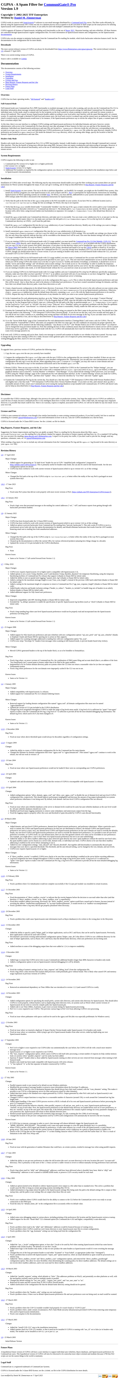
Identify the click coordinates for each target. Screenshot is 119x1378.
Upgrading (9, 78)
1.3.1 (3, 787)
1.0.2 (3, 1300)
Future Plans (9, 86)
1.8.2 (3, 484)
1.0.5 (3, 1210)
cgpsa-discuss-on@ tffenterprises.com (38, 436)
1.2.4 (3, 952)
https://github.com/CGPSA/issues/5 (23, 465)
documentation (6, 34)
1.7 (2, 564)
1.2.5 (3, 925)
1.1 (2, 1077)
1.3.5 (3, 729)
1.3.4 (3, 743)
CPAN (18, 243)
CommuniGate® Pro (60, 4)
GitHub (24, 59)
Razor (68, 30)
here (48, 195)
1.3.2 (3, 774)
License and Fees (11, 80)
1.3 (2, 819)
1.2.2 (3, 993)
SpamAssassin (28, 22)
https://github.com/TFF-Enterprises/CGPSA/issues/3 (91, 492)
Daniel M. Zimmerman (27, 17)
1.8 (2, 513)
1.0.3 (3, 1269)
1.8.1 (3, 498)
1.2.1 (3, 1022)
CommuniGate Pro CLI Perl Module (89, 241)
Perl (70, 193)
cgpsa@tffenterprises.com (27, 418)
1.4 (2, 684)
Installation (9, 76)
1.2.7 (3, 890)
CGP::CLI (107, 241)
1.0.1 (3, 1320)
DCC (73, 30)
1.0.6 (3, 1178)
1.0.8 (3, 1139)
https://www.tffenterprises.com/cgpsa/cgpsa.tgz (75, 49)
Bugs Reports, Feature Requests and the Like (21, 82)
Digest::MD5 (13, 247)
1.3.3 (3, 760)
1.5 (2, 627)
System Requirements (13, 74)
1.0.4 (3, 1237)
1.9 (2, 51)
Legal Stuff (9, 88)
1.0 (2, 1337)
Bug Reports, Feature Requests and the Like (70, 316)
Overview (9, 72)
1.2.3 (3, 979)
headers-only (49, 99)
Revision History (11, 84)
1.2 (2, 1040)
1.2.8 (3, 876)
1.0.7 (3, 1153)
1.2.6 (3, 911)
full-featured (35, 99)
